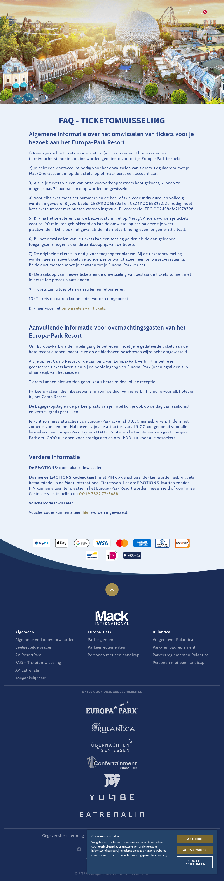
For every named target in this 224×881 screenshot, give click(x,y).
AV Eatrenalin (27, 670)
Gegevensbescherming (63, 835)
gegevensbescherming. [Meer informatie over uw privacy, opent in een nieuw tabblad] (153, 855)
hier (86, 512)
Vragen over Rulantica (173, 639)
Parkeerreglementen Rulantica (181, 655)
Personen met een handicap (114, 655)
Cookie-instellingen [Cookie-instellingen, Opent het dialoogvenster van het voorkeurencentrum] (195, 862)
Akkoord (194, 839)
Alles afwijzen (194, 850)
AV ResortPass (28, 655)
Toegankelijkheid (30, 678)
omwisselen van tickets (83, 308)
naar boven (112, 589)
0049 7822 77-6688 (98, 493)
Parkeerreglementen (106, 647)
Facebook (79, 849)
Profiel (190, 11)
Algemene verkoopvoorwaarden (45, 639)
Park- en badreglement (174, 647)
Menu (218, 11)
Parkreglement (101, 639)
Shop (204, 11)
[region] (152, 852)
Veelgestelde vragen (33, 647)
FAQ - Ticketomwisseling (38, 662)
